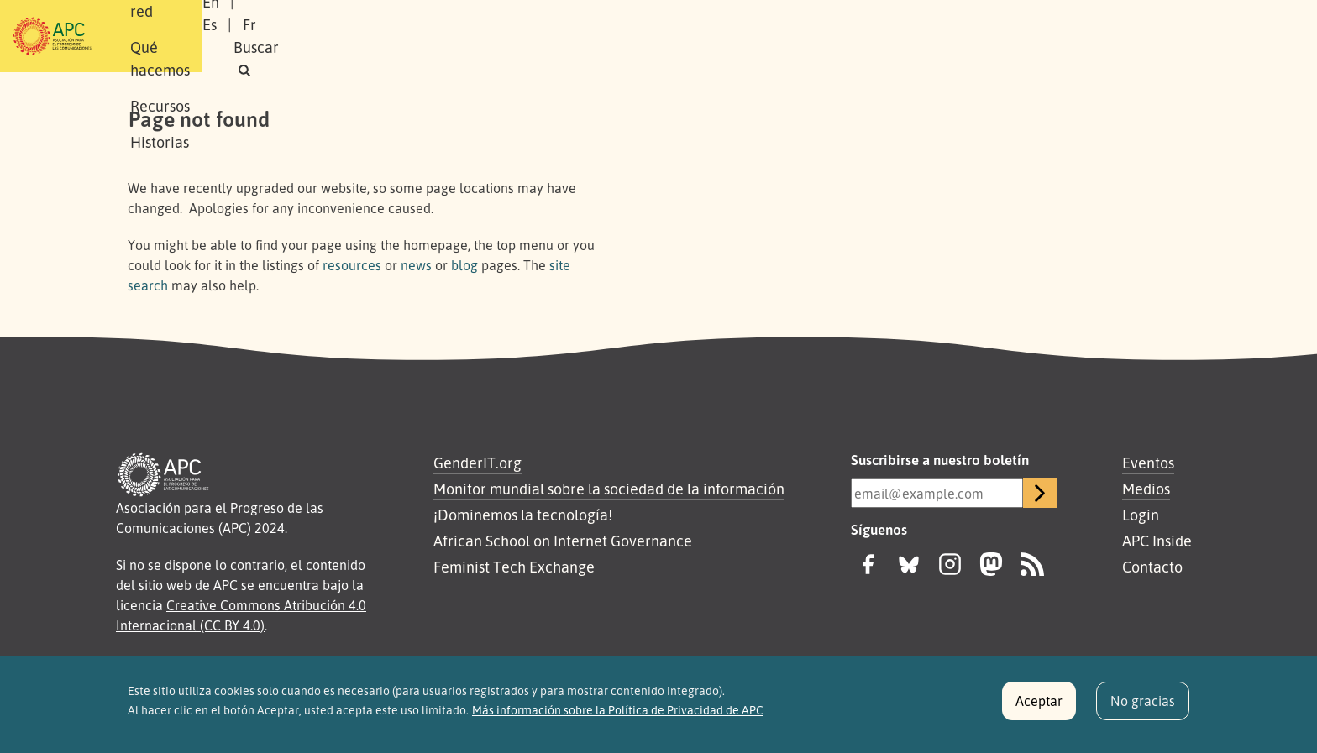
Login (1140, 514)
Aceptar (1039, 710)
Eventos (1148, 462)
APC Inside (1157, 540)
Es (1014, 36)
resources (352, 265)
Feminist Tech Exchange (514, 566)
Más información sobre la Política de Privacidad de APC (617, 718)
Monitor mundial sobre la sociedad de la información (608, 488)
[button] (1157, 36)
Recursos (578, 36)
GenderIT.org (477, 462)
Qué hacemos (478, 36)
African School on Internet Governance (562, 540)
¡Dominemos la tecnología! (522, 514)
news (416, 265)
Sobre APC (268, 36)
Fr (1054, 36)
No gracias (1142, 710)
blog (464, 265)
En (972, 36)
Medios (1146, 488)
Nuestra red (367, 36)
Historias (662, 36)
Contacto (1152, 566)
